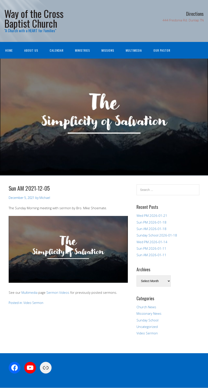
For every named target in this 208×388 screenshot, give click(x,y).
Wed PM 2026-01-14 (151, 242)
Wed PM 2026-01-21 (151, 215)
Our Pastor (161, 50)
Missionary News (148, 313)
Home (9, 50)
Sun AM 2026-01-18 (151, 229)
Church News (146, 307)
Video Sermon (33, 303)
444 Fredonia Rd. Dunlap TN (183, 20)
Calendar (56, 50)
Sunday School (147, 320)
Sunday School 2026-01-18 (156, 235)
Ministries (82, 50)
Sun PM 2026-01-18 (151, 222)
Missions (107, 50)
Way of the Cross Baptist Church (33, 18)
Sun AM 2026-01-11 (151, 255)
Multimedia (134, 50)
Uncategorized (147, 326)
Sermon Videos (57, 292)
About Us (31, 50)
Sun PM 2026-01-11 (151, 248)
